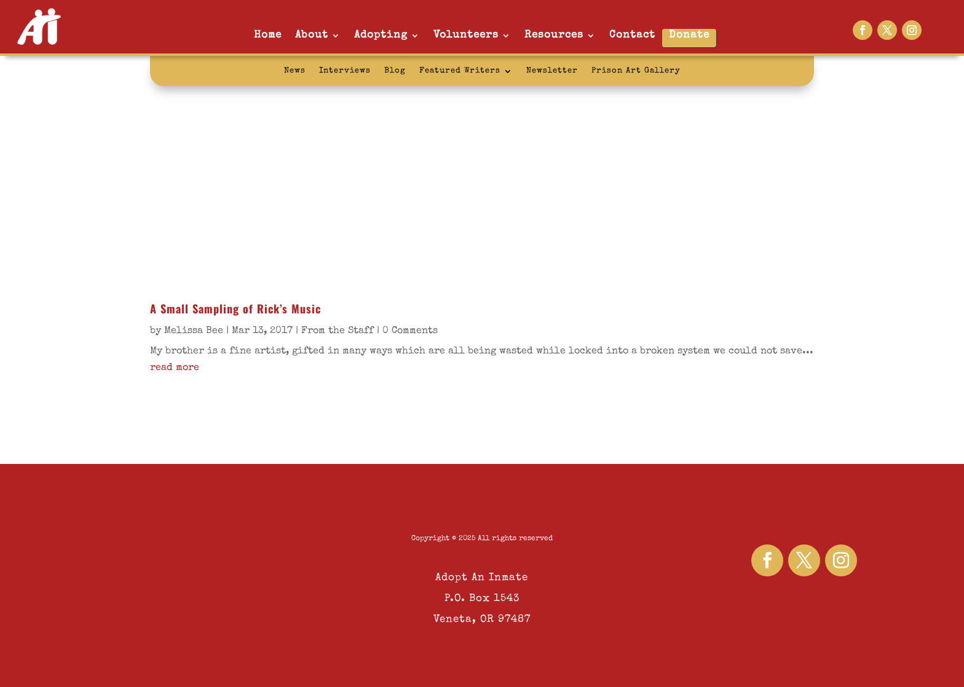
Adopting (381, 35)
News (295, 71)
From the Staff (337, 331)
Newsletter (552, 71)
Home (268, 35)
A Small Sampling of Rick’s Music (235, 308)
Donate (689, 35)
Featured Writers (459, 71)
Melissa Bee (193, 331)
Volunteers (466, 35)
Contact (632, 35)
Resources (553, 35)
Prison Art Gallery (636, 71)
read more (174, 368)
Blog (395, 71)
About (311, 35)
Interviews (345, 71)
